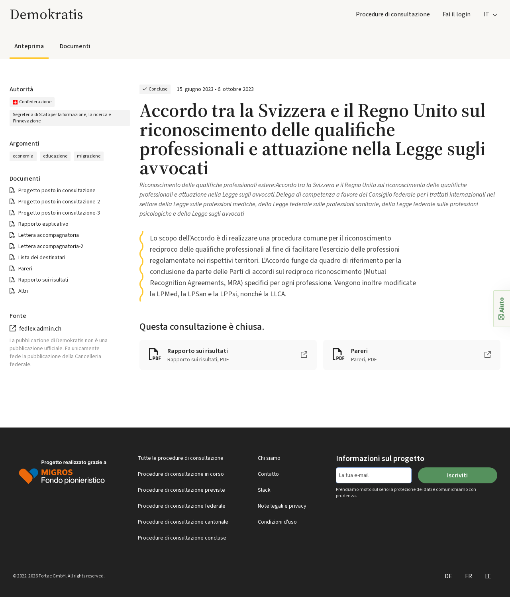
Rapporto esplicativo (43, 224)
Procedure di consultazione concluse (182, 538)
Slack (264, 490)
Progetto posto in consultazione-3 (59, 213)
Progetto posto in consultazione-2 (59, 202)
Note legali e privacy (282, 506)
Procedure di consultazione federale (182, 506)
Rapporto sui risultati (43, 280)
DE (448, 576)
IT (488, 576)
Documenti (75, 46)
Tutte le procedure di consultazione (181, 458)
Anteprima (29, 46)
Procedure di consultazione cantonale (183, 522)
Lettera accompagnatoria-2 (50, 246)
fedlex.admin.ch (40, 328)
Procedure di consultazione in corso (181, 474)
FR (468, 576)
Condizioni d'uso (277, 522)
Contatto (268, 474)
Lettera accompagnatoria (48, 235)
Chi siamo (269, 458)
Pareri (25, 269)
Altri (23, 291)
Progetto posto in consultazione (57, 191)
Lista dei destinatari (41, 258)
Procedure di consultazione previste (181, 490)
